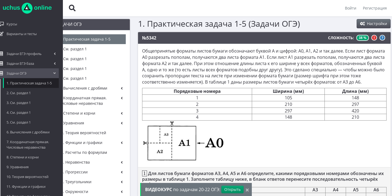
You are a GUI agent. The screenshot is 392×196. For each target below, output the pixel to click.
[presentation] (121, 173)
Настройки (373, 23)
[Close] (247, 189)
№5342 (126, 38)
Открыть (232, 189)
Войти (350, 8)
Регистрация (375, 8)
